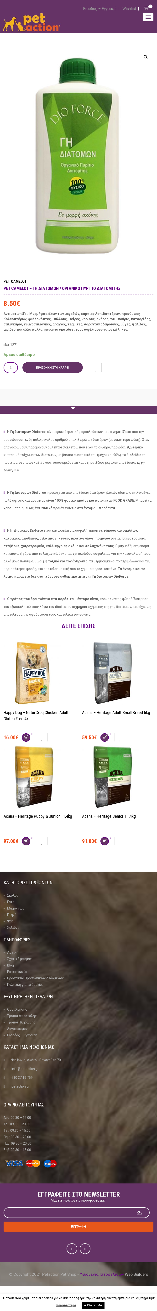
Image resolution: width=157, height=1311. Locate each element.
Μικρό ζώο (15, 908)
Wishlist (129, 8)
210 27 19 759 (22, 1078)
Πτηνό (11, 915)
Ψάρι (11, 921)
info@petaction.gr (25, 1069)
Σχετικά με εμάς (19, 959)
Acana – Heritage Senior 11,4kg (109, 816)
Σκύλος (13, 895)
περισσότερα (66, 1305)
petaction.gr (20, 1086)
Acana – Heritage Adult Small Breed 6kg (116, 712)
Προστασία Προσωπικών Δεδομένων (35, 978)
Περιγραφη (74, 404)
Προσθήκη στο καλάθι (53, 368)
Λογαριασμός (17, 1029)
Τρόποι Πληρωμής (21, 1022)
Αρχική (12, 952)
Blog (10, 965)
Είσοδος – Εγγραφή (99, 8)
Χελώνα (13, 928)
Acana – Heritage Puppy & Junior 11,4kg (38, 816)
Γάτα (10, 902)
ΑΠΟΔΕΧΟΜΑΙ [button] (93, 1305)
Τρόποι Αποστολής (22, 1016)
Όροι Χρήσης (17, 1009)
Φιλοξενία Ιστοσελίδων (102, 1274)
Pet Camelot (15, 281)
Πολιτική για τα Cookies (25, 985)
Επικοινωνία (17, 972)
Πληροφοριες (18, 939)
